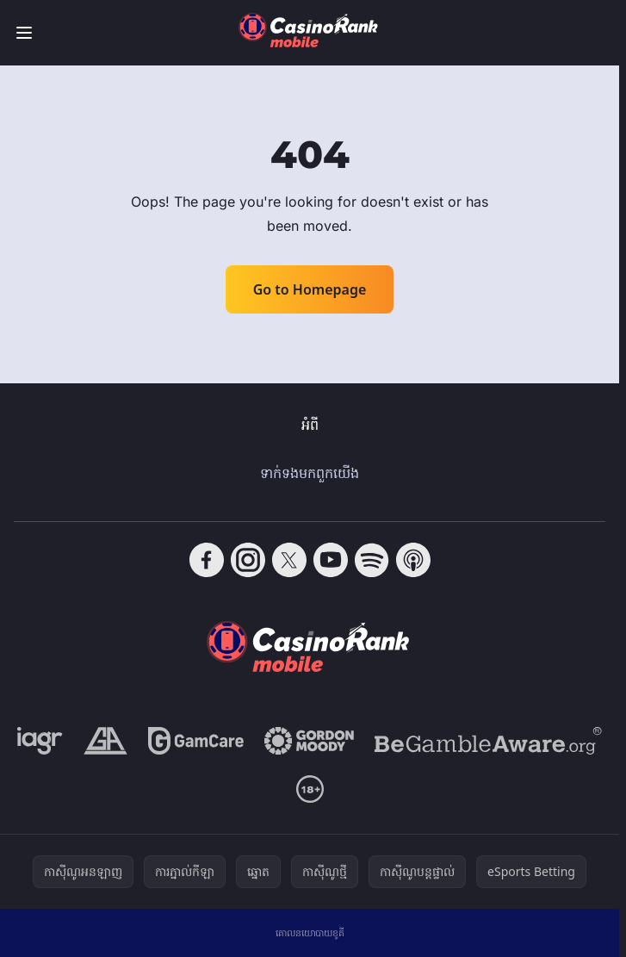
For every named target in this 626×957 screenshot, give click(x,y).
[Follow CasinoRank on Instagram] (248, 560)
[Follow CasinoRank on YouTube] (330, 560)
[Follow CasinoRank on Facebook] (206, 560)
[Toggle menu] (24, 33)
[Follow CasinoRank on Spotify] (372, 560)
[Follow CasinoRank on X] (289, 560)
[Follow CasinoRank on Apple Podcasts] (413, 560)
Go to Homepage (310, 289)
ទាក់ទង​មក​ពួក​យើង (309, 472)
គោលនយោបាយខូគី (310, 932)
